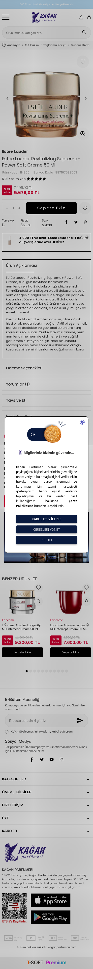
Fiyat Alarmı (26, 223)
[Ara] (84, 32)
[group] (46, 98)
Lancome (8, 620)
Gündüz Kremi (80, 45)
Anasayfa (11, 45)
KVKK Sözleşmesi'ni (24, 731)
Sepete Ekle (51, 208)
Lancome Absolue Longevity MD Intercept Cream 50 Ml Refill (69, 627)
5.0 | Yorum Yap (14, 179)
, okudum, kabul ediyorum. (39, 732)
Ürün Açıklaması (21, 265)
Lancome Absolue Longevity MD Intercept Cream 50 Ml (21, 627)
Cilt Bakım (32, 45)
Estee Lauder (15, 151)
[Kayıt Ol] (80, 720)
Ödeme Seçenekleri (24, 368)
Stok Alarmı (47, 223)
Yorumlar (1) (18, 384)
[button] (7, 98)
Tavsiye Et (8, 223)
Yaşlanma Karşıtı (54, 45)
